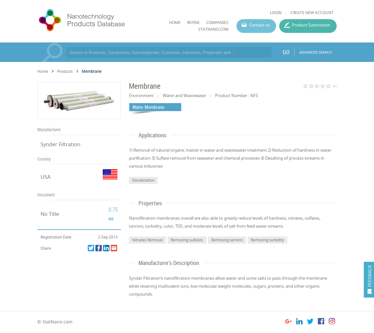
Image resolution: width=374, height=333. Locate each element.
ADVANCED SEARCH (315, 52)
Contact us (259, 25)
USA (45, 176)
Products (65, 71)
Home (42, 71)
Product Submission (311, 25)
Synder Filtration (60, 144)
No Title (50, 213)
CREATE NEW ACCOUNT (311, 12)
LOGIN (276, 12)
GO (286, 52)
